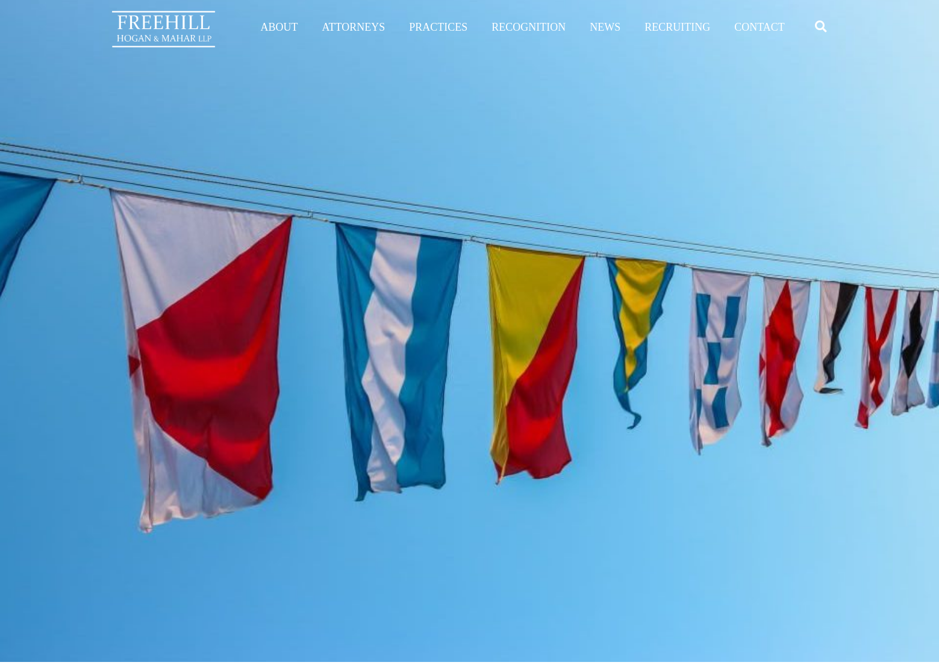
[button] (820, 26)
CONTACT (759, 27)
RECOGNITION (528, 27)
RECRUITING (677, 27)
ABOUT (279, 27)
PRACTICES (438, 27)
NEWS (605, 27)
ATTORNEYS (353, 27)
